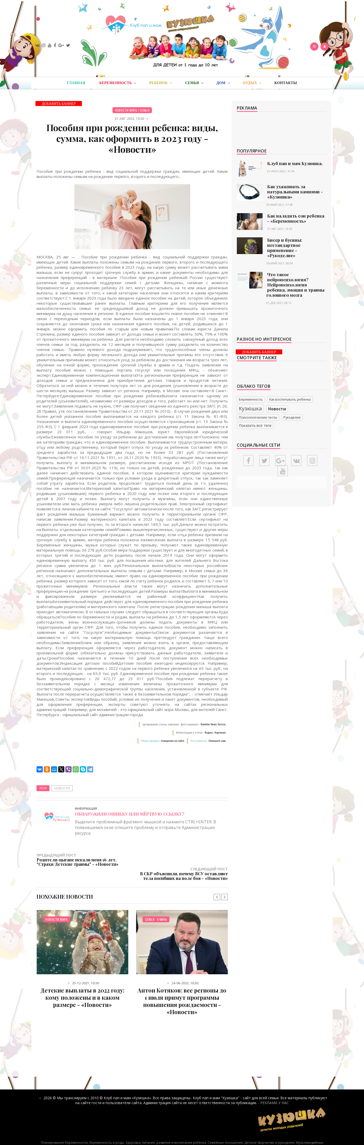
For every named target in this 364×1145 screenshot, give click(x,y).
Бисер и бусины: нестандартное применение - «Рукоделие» (284, 247)
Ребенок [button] (160, 83)
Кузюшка (250, 408)
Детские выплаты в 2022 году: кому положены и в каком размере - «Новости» (82, 983)
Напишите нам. (217, 741)
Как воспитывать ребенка (290, 399)
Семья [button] (194, 83)
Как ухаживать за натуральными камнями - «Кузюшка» (295, 192)
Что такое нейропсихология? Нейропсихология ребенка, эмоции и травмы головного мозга (295, 285)
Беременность (251, 399)
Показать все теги (255, 425)
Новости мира (126, 110)
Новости (62, 788)
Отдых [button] (252, 83)
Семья (145, 110)
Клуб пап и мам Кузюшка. (295, 163)
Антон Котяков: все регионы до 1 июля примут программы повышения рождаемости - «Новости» (181, 987)
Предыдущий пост (84, 860)
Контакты (285, 83)
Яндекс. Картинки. (216, 732)
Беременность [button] (117, 83)
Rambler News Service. (214, 724)
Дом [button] (223, 83)
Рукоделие (292, 417)
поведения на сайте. (172, 741)
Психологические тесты (258, 417)
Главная (76, 83)
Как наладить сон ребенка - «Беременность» (295, 218)
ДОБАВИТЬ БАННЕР (59, 104)
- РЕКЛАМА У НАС (273, 1088)
